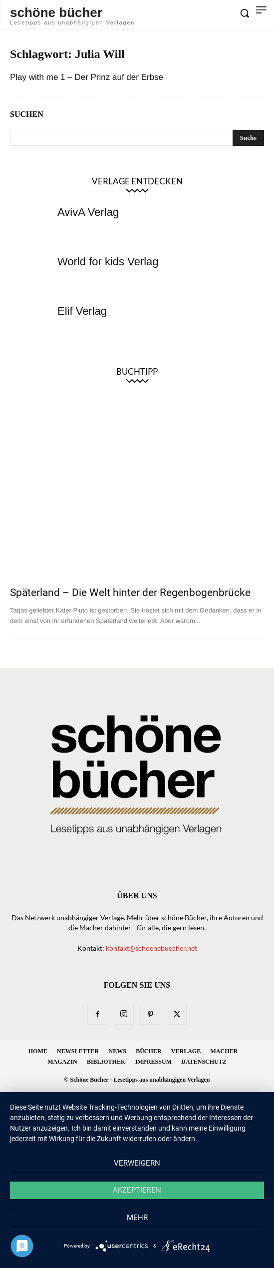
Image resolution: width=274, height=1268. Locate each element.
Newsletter (78, 1051)
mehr (137, 1217)
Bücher (148, 1051)
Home (37, 1051)
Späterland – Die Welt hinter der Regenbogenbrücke (130, 593)
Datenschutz (203, 1061)
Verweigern (137, 1163)
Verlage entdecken (137, 181)
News (117, 1051)
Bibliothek (106, 1061)
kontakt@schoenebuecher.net (151, 948)
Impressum (153, 1061)
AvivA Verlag (88, 212)
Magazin (62, 1061)
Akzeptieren (137, 1190)
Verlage (186, 1051)
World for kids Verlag (108, 261)
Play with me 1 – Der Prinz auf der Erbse (86, 77)
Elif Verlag (82, 311)
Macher (224, 1051)
